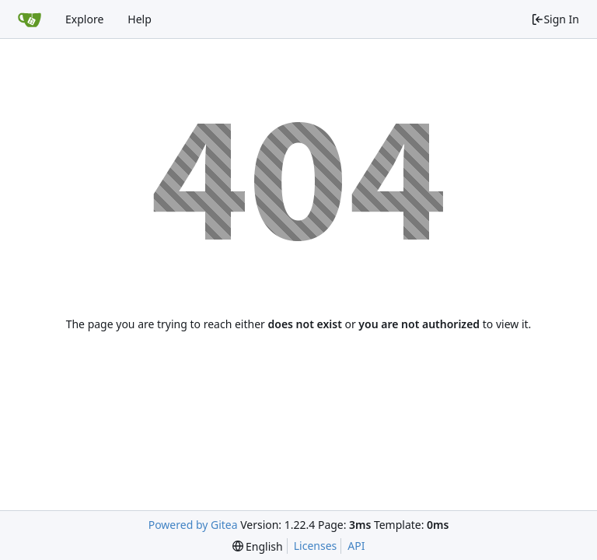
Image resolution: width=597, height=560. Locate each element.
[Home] (29, 19)
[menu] (257, 546)
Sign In (555, 19)
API (356, 545)
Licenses (315, 545)
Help (139, 19)
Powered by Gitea (193, 524)
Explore (84, 19)
